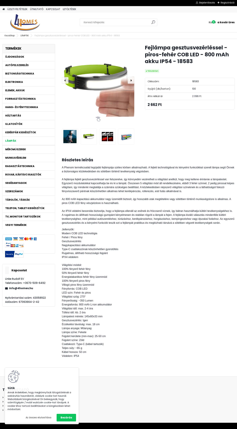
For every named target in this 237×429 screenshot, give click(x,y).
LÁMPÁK (25, 35)
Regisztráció (228, 2)
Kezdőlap (10, 35)
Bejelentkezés (207, 2)
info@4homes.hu (21, 288)
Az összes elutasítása (38, 417)
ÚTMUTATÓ (36, 9)
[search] (153, 23)
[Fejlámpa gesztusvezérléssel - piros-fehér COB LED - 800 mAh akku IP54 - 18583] (98, 80)
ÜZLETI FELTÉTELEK (17, 9)
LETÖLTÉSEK (69, 9)
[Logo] (25, 22)
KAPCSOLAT (53, 9)
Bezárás (66, 417)
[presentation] (65, 80)
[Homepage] (3, 9)
